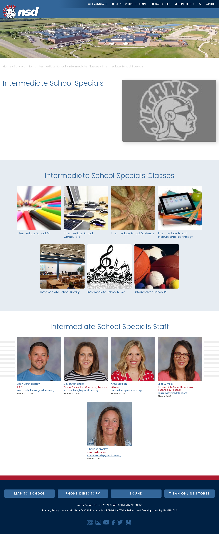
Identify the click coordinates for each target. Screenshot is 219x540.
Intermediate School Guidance (132, 239)
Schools (137, 16)
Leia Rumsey (165, 389)
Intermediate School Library (59, 298)
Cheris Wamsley (97, 455)
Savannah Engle (74, 389)
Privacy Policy (50, 516)
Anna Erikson (119, 389)
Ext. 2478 (29, 399)
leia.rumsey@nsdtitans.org (172, 399)
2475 (97, 464)
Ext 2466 (76, 399)
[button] (169, 152)
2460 (168, 402)
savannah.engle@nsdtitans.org (81, 396)
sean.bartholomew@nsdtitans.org (35, 396)
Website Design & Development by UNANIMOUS (148, 516)
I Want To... (202, 16)
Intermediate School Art (33, 239)
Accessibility (70, 516)
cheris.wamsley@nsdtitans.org (104, 461)
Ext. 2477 (123, 399)
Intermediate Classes (83, 72)
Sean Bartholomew (29, 389)
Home (7, 72)
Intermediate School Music (106, 298)
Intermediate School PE (150, 298)
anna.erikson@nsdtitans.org (126, 396)
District (109, 16)
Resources (168, 16)
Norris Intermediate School (47, 72)
